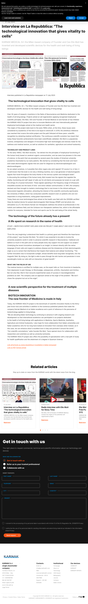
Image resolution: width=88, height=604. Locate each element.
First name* (7, 476)
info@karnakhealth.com (43, 572)
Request (7, 498)
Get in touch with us (14, 460)
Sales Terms (21, 600)
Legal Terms (5, 591)
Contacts (56, 583)
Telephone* (7, 483)
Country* (53, 491)
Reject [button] (71, 18)
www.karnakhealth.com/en (44, 576)
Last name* (54, 476)
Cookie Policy (12, 600)
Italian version (57, 586)
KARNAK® (73, 572)
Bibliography (56, 579)
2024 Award (56, 576)
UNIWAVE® (74, 569)
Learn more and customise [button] (12, 18)
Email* (52, 483)
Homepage (56, 569)
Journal (55, 581)
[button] (85, 2)
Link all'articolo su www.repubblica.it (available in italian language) (31, 345)
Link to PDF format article (16, 348)
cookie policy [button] (46, 8)
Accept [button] (81, 18)
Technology (56, 574)
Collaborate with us (13, 468)
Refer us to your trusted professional (21, 464)
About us (56, 572)
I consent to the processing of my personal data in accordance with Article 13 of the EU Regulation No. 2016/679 (44, 527)
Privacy (80, 527)
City (4, 491)
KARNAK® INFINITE (76, 574)
